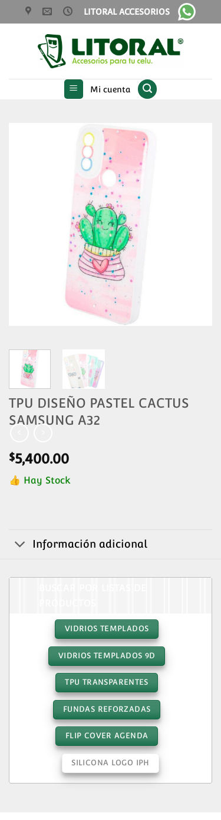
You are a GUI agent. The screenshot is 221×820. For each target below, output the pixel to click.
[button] (73, 89)
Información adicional (78, 545)
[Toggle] (20, 545)
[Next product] (19, 433)
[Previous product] (43, 433)
